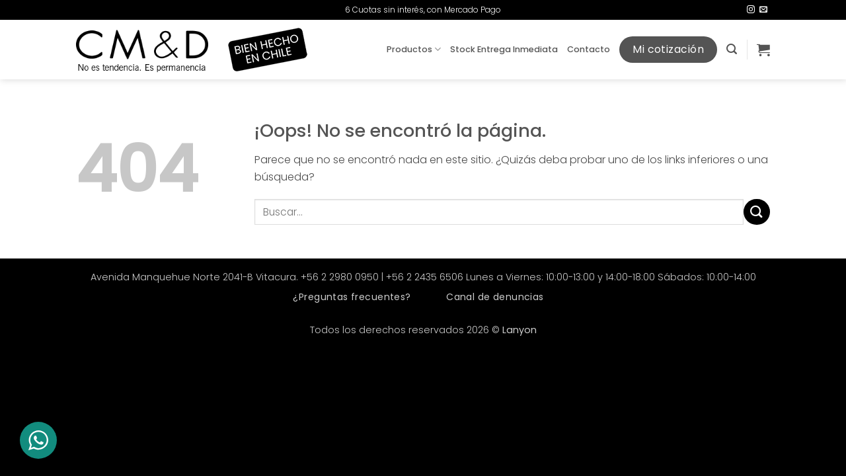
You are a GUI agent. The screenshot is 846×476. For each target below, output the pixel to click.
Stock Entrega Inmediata (504, 49)
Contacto (588, 49)
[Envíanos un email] (763, 10)
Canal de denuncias (495, 296)
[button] (731, 49)
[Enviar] (757, 212)
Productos (414, 49)
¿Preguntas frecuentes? (351, 296)
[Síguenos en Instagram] (751, 10)
